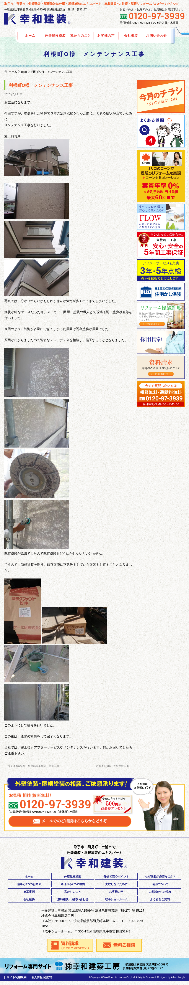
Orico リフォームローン (161, 176)
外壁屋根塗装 (55, 35)
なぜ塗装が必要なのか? (160, 876)
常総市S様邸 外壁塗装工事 (114, 765)
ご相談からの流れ (160, 891)
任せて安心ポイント (116, 876)
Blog (24, 71)
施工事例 (29, 891)
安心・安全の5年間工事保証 (161, 244)
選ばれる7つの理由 (73, 884)
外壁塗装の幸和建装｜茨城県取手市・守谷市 (38, 19)
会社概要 (131, 35)
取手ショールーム (116, 899)
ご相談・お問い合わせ (161, 394)
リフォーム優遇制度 (161, 316)
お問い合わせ (156, 35)
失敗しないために (116, 884)
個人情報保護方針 (42, 977)
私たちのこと (80, 35)
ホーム (30, 35)
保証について (160, 884)
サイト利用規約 (16, 977)
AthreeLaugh (178, 977)
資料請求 (161, 367)
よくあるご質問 (161, 131)
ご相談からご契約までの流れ (161, 217)
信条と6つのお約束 (29, 884)
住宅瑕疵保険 (161, 292)
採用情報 (161, 342)
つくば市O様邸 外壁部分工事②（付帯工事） (33, 765)
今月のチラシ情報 (161, 96)
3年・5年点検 (161, 270)
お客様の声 (106, 35)
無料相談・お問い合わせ (72, 899)
